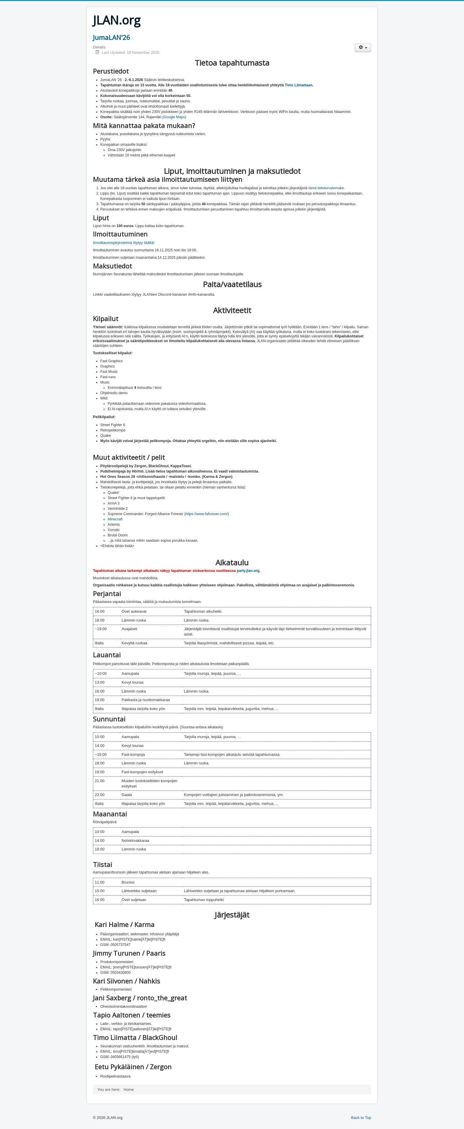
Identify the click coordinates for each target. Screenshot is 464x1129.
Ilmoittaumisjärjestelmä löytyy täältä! (123, 242)
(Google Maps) (174, 117)
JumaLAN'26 (111, 37)
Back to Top (361, 1117)
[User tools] (363, 47)
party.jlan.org (248, 571)
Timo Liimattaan (298, 85)
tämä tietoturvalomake (326, 188)
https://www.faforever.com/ (207, 514)
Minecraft (115, 519)
